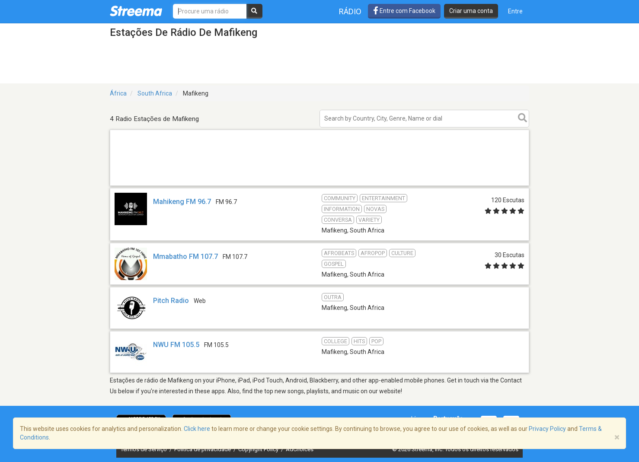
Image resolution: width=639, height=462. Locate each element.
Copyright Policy (259, 449)
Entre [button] (515, 11)
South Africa (154, 93)
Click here (197, 428)
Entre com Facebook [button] (404, 10)
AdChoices (299, 449)
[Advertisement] (319, 185)
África (118, 93)
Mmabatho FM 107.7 (185, 256)
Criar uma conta (471, 10)
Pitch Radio (171, 300)
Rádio (350, 11)
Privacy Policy (547, 428)
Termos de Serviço (144, 449)
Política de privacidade (203, 449)
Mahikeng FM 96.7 (182, 202)
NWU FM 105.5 (176, 345)
